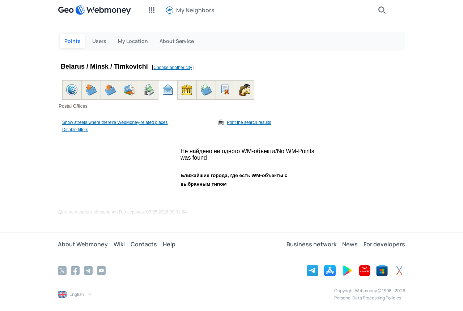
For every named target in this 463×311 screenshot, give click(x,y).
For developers (384, 244)
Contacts (144, 244)
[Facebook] (75, 270)
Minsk (99, 66)
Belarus (73, 66)
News (350, 244)
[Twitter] (62, 270)
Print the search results (249, 122)
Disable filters (75, 129)
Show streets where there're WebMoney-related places (115, 122)
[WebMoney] (103, 10)
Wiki (119, 244)
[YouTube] (101, 270)
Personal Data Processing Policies (367, 298)
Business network (311, 244)
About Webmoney (83, 244)
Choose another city (172, 67)
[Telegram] (88, 270)
